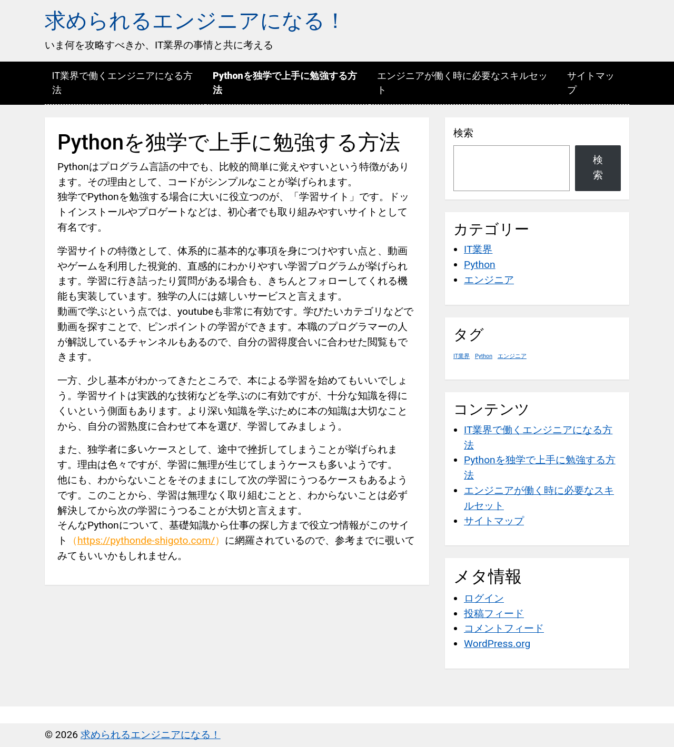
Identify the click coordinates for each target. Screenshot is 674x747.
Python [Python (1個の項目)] (483, 356)
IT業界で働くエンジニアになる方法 (122, 82)
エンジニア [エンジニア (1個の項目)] (512, 356)
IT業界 (478, 249)
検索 (463, 133)
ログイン (484, 598)
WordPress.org (497, 644)
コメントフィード (504, 628)
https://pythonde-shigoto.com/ (146, 540)
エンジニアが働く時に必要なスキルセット (462, 82)
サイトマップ (590, 82)
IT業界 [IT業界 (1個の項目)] (461, 356)
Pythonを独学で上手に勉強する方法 (285, 82)
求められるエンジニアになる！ (195, 20)
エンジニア (489, 280)
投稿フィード (494, 613)
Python (479, 264)
